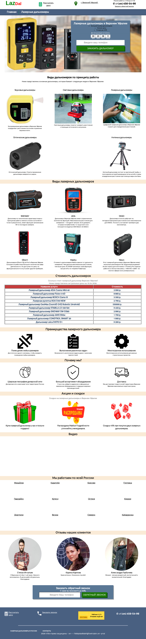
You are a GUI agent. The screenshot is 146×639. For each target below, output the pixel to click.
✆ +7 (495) (127, 614)
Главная (11, 12)
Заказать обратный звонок (124, 6)
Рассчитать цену (48, 4)
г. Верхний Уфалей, (89, 3)
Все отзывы (83, 617)
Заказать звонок (49, 612)
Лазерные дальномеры (35, 12)
